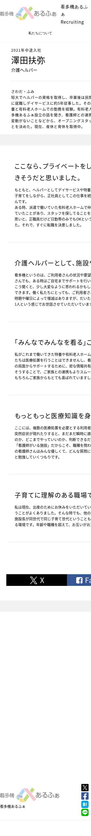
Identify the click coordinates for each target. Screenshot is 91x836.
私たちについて (40, 33)
